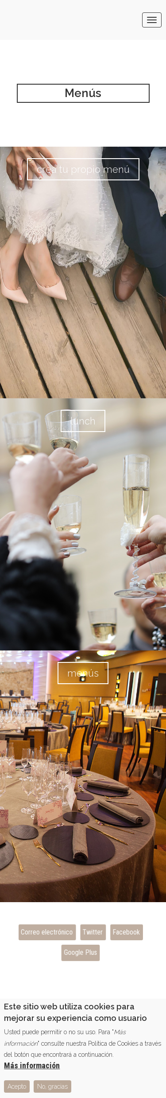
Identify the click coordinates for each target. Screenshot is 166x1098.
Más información (32, 1070)
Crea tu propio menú (83, 169)
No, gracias (52, 1090)
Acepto (17, 1090)
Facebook (125, 932)
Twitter (92, 932)
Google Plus (80, 952)
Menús (83, 673)
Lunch (83, 421)
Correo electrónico (47, 932)
